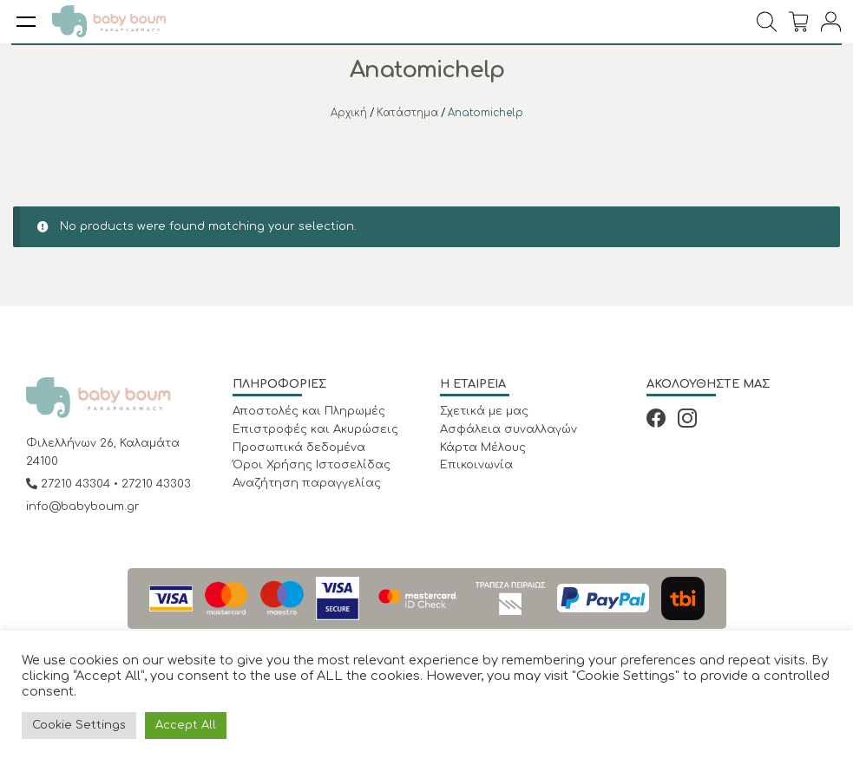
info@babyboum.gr (83, 506)
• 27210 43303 (152, 484)
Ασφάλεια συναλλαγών (508, 429)
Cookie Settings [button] (79, 725)
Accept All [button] (185, 725)
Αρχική (349, 113)
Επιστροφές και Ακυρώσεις (315, 429)
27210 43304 (70, 484)
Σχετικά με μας (484, 411)
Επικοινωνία (476, 465)
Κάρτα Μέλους (483, 447)
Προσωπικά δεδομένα (299, 447)
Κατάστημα (407, 113)
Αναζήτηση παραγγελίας (307, 483)
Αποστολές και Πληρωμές (309, 411)
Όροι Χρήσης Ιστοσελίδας (311, 465)
